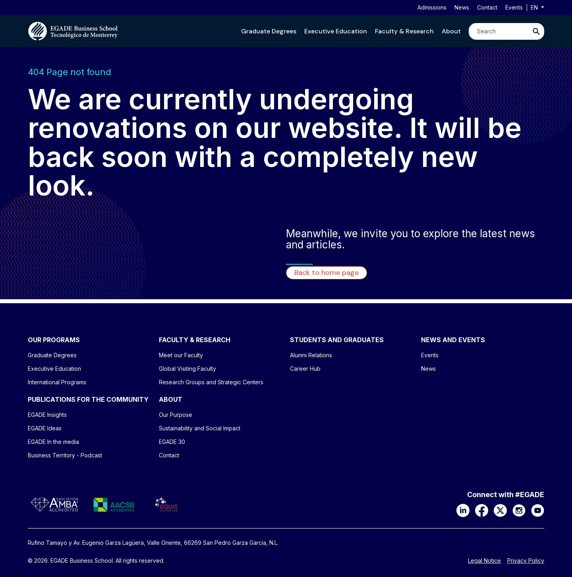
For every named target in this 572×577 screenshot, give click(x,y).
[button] (268, 31)
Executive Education (335, 31)
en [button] (535, 7)
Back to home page (326, 272)
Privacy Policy (525, 561)
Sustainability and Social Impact (199, 428)
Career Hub (305, 368)
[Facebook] (481, 510)
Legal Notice (484, 561)
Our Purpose (175, 414)
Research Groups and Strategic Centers (211, 382)
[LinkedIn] (463, 510)
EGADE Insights (47, 414)
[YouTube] (537, 510)
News (461, 7)
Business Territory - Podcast (65, 455)
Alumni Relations (311, 355)
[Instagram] (519, 510)
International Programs (57, 382)
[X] (500, 510)
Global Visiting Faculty (187, 368)
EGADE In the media (53, 441)
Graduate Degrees (268, 31)
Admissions (431, 7)
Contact (487, 7)
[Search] (498, 31)
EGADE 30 (172, 441)
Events (514, 7)
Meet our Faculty (181, 355)
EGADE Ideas (45, 428)
